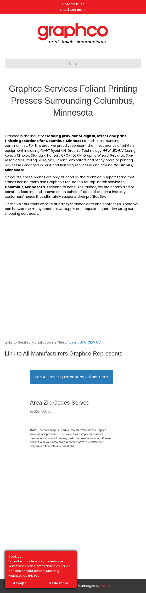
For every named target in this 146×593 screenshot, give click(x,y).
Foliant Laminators (71, 160)
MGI (51, 160)
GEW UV (94, 342)
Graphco (12, 136)
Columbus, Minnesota (66, 140)
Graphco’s (55, 182)
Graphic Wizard (96, 155)
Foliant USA (77, 342)
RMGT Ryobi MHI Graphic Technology (70, 150)
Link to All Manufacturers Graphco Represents (63, 353)
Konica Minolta (17, 155)
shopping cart (16, 213)
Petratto (117, 155)
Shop (63, 10)
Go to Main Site (73, 4)
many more (105, 160)
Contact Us (78, 10)
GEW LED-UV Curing (119, 150)
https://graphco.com (76, 204)
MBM (42, 160)
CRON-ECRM (71, 155)
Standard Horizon (45, 155)
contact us (111, 204)
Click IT (105, 586)
